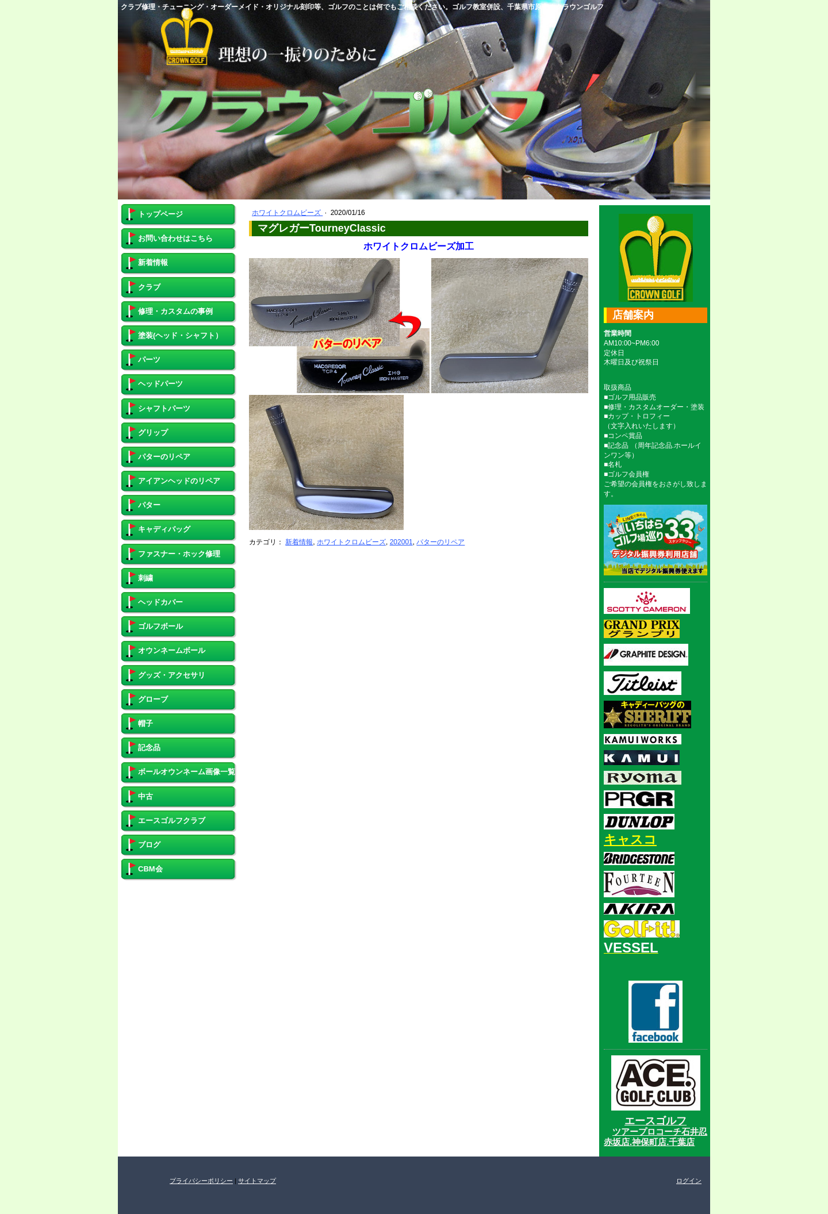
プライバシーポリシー (201, 1180)
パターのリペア (440, 542)
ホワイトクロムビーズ (287, 213)
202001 (401, 542)
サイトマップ (257, 1180)
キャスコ (630, 839)
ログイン (689, 1180)
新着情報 (299, 542)
